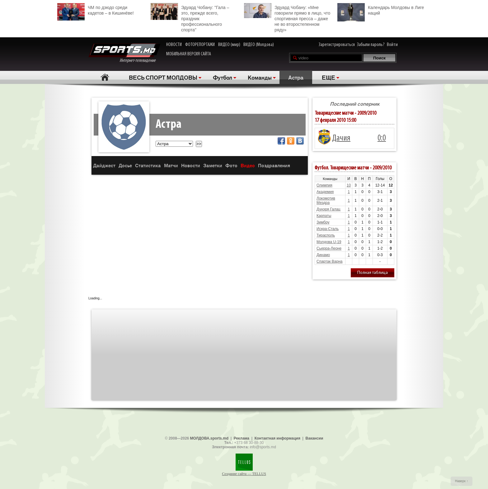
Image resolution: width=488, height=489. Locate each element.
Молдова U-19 (329, 242)
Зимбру (323, 222)
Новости (190, 165)
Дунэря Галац (328, 209)
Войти (392, 44)
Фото (231, 165)
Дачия (341, 138)
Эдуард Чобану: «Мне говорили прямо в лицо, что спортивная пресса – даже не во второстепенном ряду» (287, 17)
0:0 (382, 138)
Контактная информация (277, 438)
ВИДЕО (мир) (229, 44)
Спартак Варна (330, 261)
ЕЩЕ (328, 77)
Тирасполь (326, 235)
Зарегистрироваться (337, 44)
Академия (325, 192)
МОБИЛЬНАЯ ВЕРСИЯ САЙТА (188, 54)
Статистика (148, 165)
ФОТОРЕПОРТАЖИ (200, 44)
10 (349, 185)
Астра (295, 77)
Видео (248, 165)
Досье (125, 165)
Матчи (171, 165)
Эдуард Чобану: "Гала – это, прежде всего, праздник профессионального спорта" (190, 17)
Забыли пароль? (371, 44)
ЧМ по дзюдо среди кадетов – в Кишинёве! (95, 9)
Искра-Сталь (328, 229)
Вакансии (314, 438)
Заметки (212, 165)
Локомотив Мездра (326, 200)
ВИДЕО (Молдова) (258, 44)
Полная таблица (372, 272)
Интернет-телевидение (124, 53)
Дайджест (104, 165)
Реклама (241, 438)
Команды (260, 77)
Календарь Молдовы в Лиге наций (380, 9)
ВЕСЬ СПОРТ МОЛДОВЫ (163, 77)
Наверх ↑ (461, 481)
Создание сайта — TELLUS (244, 474)
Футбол (222, 77)
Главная (104, 77)
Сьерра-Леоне (329, 248)
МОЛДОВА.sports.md (209, 438)
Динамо (323, 255)
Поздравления (274, 165)
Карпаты (324, 216)
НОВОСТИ (174, 44)
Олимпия (324, 185)
